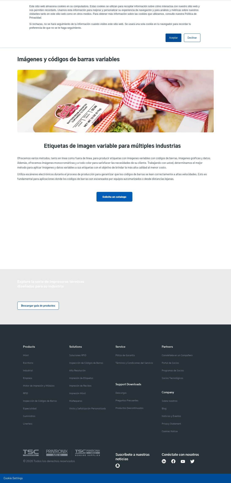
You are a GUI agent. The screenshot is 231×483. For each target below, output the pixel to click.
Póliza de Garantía (125, 355)
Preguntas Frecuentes (127, 400)
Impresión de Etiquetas (81, 378)
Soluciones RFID (77, 355)
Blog (164, 408)
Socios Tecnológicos (172, 378)
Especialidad (29, 408)
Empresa (27, 378)
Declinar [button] (192, 37)
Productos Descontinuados (129, 408)
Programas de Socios (173, 370)
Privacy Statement (171, 424)
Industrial (28, 370)
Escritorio (28, 363)
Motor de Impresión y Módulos (38, 386)
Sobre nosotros (169, 401)
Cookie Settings (13, 478)
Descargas (121, 393)
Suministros (29, 416)
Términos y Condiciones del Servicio (134, 363)
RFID (25, 393)
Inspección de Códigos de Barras (40, 401)
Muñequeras (75, 401)
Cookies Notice (170, 431)
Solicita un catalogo (114, 196)
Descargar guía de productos (38, 306)
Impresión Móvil (77, 393)
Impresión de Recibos (80, 386)
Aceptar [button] (173, 37)
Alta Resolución (77, 370)
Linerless (27, 424)
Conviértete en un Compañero (177, 355)
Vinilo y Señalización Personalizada (87, 408)
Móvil (26, 355)
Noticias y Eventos (171, 416)
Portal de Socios (170, 363)
